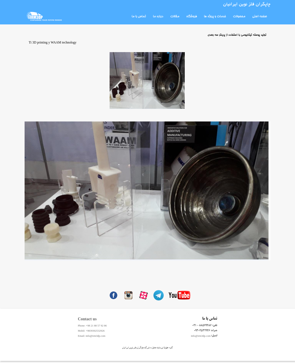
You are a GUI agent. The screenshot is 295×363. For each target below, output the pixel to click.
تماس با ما (139, 16)
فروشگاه (191, 16)
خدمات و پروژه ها (215, 16)
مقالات (174, 16)
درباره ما (158, 16)
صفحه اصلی (259, 16)
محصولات (239, 16)
